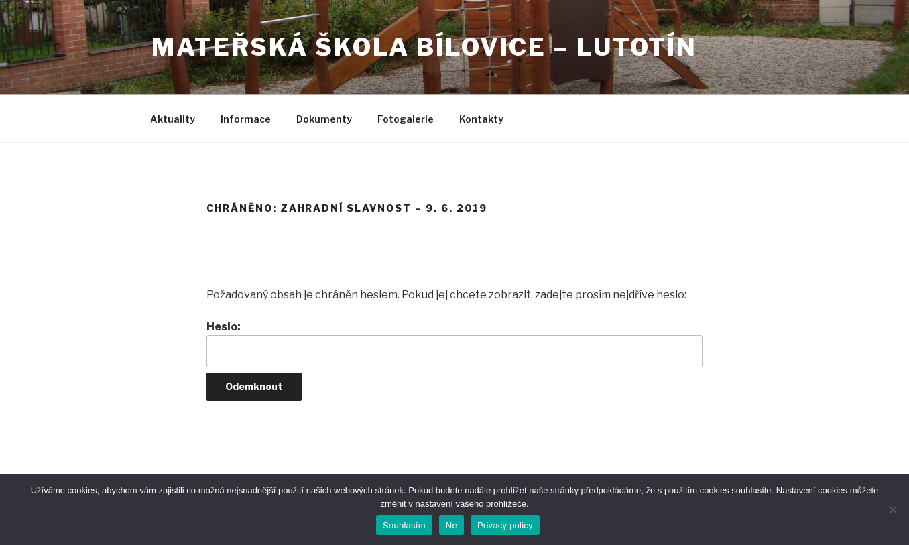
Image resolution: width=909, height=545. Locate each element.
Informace (246, 119)
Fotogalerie (405, 119)
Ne (451, 525)
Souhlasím (404, 525)
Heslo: (454, 343)
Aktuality (172, 119)
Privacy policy (505, 525)
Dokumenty (324, 119)
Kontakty (481, 119)
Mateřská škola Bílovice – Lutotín (424, 47)
